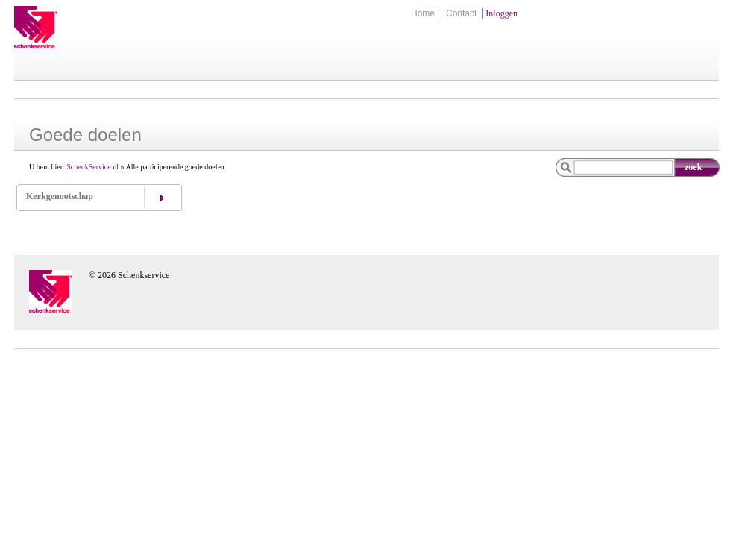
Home (423, 13)
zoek (693, 167)
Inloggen (501, 13)
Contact (461, 13)
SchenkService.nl (92, 167)
